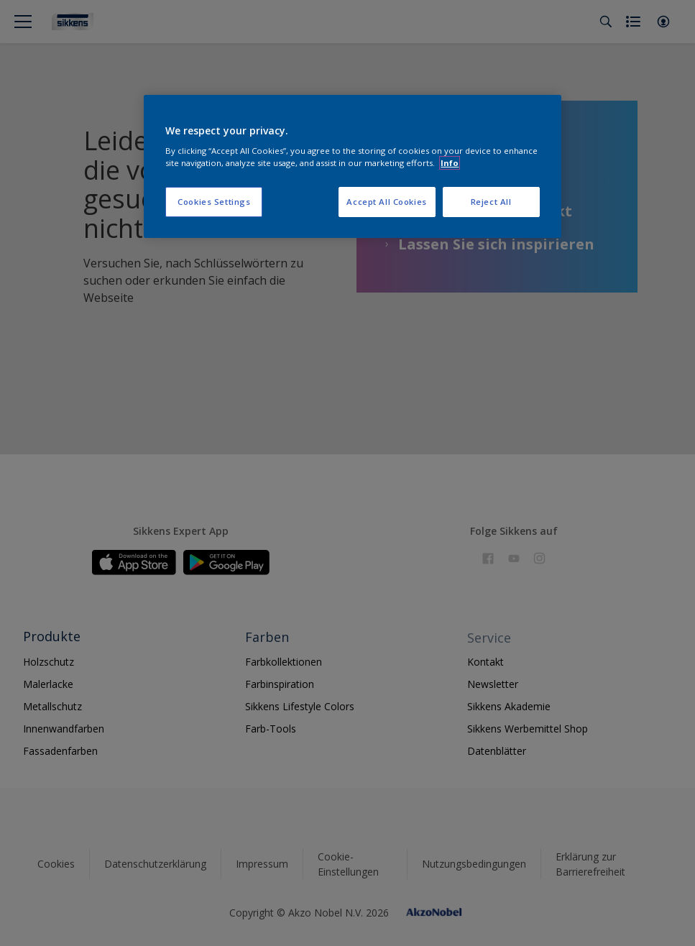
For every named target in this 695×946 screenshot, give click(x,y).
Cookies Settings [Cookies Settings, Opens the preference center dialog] (214, 201)
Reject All (491, 201)
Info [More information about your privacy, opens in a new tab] (450, 162)
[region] (352, 167)
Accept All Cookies (386, 201)
